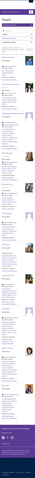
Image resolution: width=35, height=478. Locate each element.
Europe (4, 257)
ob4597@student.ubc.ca (10, 162)
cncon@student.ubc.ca (10, 93)
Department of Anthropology (10, 12)
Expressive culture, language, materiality (8, 135)
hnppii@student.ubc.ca (10, 222)
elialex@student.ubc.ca (10, 66)
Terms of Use (19, 472)
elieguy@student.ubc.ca (10, 193)
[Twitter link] (8, 438)
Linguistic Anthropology (8, 208)
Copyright (27, 472)
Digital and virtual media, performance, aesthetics (8, 229)
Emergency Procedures (8, 472)
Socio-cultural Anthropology (9, 418)
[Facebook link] (4, 438)
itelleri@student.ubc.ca (10, 357)
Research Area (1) (9, 38)
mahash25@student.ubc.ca (11, 124)
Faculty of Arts (7, 433)
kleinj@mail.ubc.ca (9, 284)
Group (5, 34)
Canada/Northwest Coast (9, 399)
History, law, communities (9, 261)
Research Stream (9, 42)
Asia (3, 70)
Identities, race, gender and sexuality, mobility (8, 72)
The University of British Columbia (13, 3)
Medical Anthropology (8, 416)
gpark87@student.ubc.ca (11, 317)
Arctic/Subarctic (6, 289)
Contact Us (6, 443)
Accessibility (5, 474)
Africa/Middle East (7, 255)
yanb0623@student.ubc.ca (11, 394)
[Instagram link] (13, 438)
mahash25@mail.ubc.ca (10, 122)
